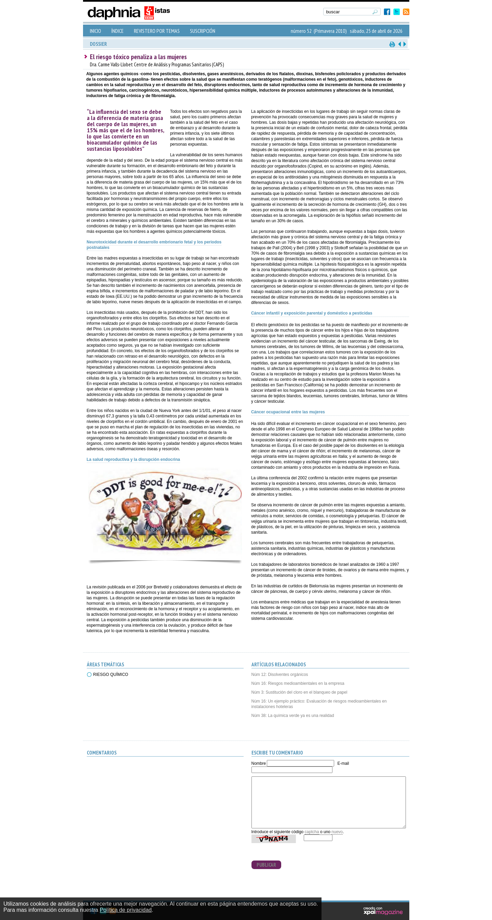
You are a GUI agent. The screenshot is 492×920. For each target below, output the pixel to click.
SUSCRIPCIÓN (202, 30)
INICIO (95, 30)
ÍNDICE (117, 30)
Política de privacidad (126, 910)
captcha (312, 831)
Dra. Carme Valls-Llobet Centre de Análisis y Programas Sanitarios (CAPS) (157, 64)
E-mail (343, 763)
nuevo (337, 831)
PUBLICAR (266, 865)
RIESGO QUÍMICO (110, 674)
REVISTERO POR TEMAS (157, 30)
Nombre (258, 763)
